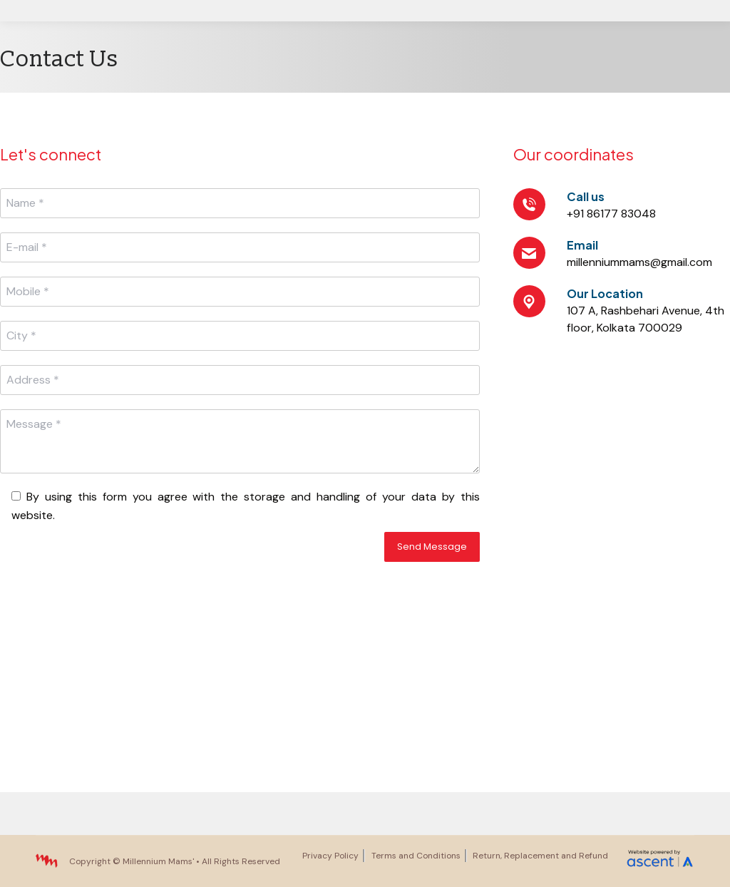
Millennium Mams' (158, 861)
